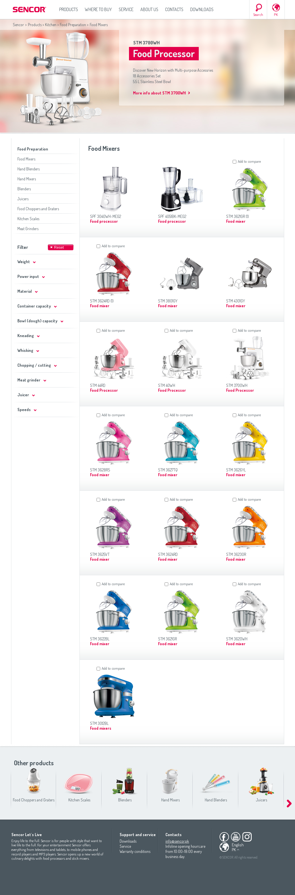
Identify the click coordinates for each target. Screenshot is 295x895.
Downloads (202, 9)
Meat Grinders (27, 228)
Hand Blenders (28, 168)
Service (126, 9)
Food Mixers (26, 158)
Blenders (24, 188)
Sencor (18, 24)
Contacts (174, 9)
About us (149, 9)
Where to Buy (98, 9)
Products (68, 9)
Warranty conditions (135, 851)
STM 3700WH (146, 43)
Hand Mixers (26, 178)
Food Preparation (73, 24)
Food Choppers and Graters (38, 208)
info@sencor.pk (177, 841)
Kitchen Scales (28, 218)
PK (276, 14)
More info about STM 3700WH (159, 92)
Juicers (22, 198)
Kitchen (50, 24)
